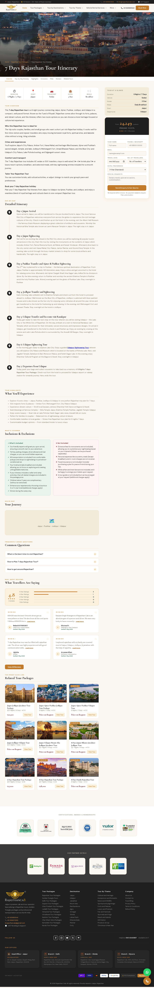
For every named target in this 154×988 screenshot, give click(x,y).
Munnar (72, 924)
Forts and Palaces (104, 908)
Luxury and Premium (105, 910)
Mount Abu (74, 905)
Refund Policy (130, 910)
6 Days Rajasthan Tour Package (19, 781)
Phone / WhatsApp (135, 143)
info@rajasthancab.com (126, 2)
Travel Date (112, 159)
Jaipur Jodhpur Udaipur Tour (18, 744)
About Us (128, 897)
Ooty (72, 927)
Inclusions (55, 79)
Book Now (142, 8)
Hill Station (102, 921)
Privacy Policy (130, 905)
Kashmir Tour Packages (50, 918)
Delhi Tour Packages (49, 902)
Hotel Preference (115, 167)
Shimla (72, 916)
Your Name (112, 143)
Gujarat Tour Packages (50, 905)
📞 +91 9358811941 (127, 8)
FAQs (66, 79)
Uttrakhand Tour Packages (51, 916)
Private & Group (103, 924)
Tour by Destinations (56, 8)
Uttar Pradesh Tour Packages (52, 908)
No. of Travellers (135, 159)
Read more (31, 622)
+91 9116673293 (11, 921)
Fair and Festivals (104, 913)
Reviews (75, 79)
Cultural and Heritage (105, 897)
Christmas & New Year (106, 927)
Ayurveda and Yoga (105, 916)
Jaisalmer (73, 902)
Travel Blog (129, 902)
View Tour (27, 716)
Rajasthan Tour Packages (19, 62)
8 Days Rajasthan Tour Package (51, 781)
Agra (71, 910)
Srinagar (73, 913)
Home (24, 8)
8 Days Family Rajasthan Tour (82, 781)
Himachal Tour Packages (51, 913)
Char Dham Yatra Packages (52, 921)
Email (109, 151)
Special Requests (115, 175)
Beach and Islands (104, 918)
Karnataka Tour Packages (51, 924)
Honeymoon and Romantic (107, 899)
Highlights (43, 79)
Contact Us (129, 899)
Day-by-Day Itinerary (27, 79)
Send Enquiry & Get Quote (126, 189)
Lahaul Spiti (74, 918)
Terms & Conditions (132, 908)
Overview (10, 79)
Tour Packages (37, 8)
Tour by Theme (76, 8)
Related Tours (88, 79)
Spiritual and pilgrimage (106, 905)
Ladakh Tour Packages (50, 910)
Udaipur (73, 899)
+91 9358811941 (108, 2)
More (113, 8)
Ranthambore (75, 908)
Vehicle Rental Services (96, 8)
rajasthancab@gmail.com (15, 924)
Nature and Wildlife (104, 902)
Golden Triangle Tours (50, 899)
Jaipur (72, 897)
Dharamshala (74, 921)
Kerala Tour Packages (50, 927)
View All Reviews (14, 668)
